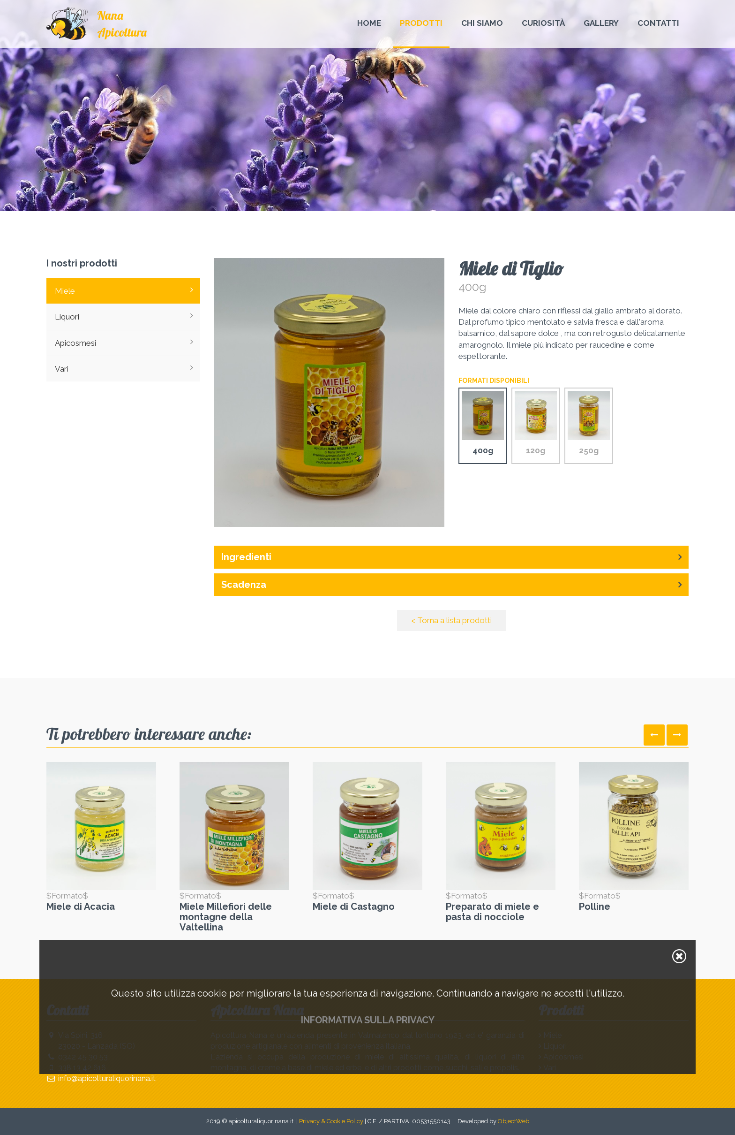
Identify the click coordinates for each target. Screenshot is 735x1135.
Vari (124, 368)
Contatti (658, 23)
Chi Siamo (482, 23)
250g (589, 423)
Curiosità (543, 23)
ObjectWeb (513, 1121)
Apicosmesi (124, 342)
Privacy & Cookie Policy (331, 1121)
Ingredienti (246, 557)
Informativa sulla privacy (368, 1020)
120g (536, 423)
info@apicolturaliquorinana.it (107, 1078)
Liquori (124, 316)
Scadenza (243, 584)
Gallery (601, 23)
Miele (124, 290)
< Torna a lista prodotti (451, 620)
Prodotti (421, 23)
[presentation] (654, 735)
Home (369, 23)
